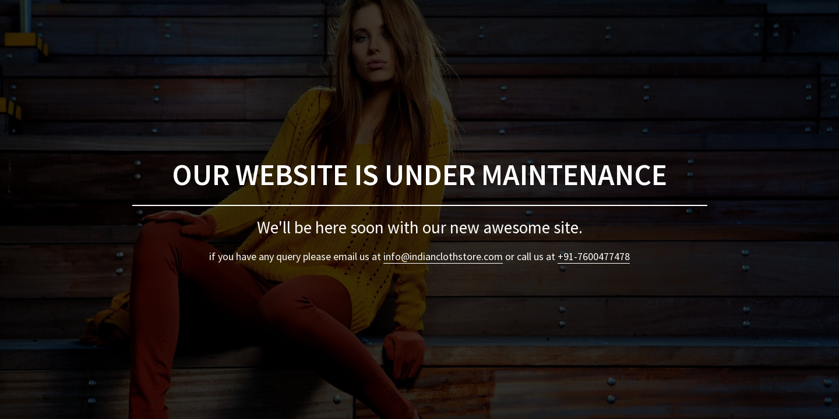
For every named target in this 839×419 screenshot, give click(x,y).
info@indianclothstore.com (443, 256)
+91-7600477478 (594, 256)
